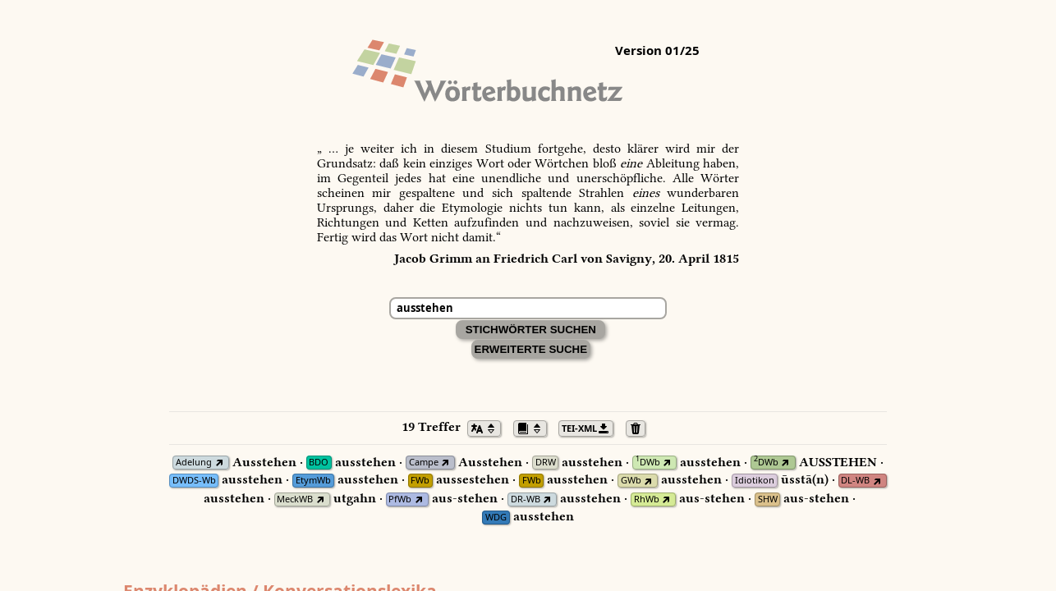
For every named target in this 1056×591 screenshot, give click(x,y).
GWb (631, 480)
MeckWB (295, 499)
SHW (768, 499)
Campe (423, 462)
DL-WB (855, 480)
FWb (420, 480)
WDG (496, 517)
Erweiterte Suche (531, 349)
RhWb (646, 499)
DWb (648, 462)
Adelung (194, 462)
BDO (318, 462)
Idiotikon (754, 480)
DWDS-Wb (194, 480)
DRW (545, 462)
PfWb (399, 499)
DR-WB (525, 499)
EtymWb (313, 480)
